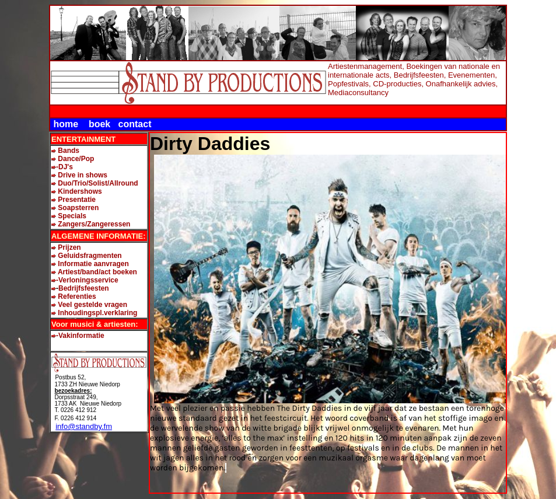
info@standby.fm (83, 426)
